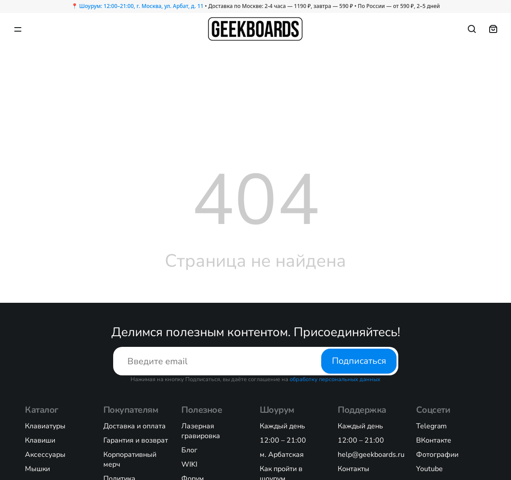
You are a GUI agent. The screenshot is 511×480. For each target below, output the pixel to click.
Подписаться (358, 361)
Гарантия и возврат (135, 440)
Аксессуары (45, 455)
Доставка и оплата (134, 426)
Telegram (431, 426)
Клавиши (40, 440)
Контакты (353, 469)
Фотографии (437, 455)
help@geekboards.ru (371, 455)
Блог (189, 450)
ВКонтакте (433, 440)
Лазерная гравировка (200, 431)
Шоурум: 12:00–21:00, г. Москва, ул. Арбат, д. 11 (141, 6)
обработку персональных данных (335, 379)
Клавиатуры (45, 426)
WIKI (189, 464)
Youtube (429, 469)
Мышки (37, 469)
